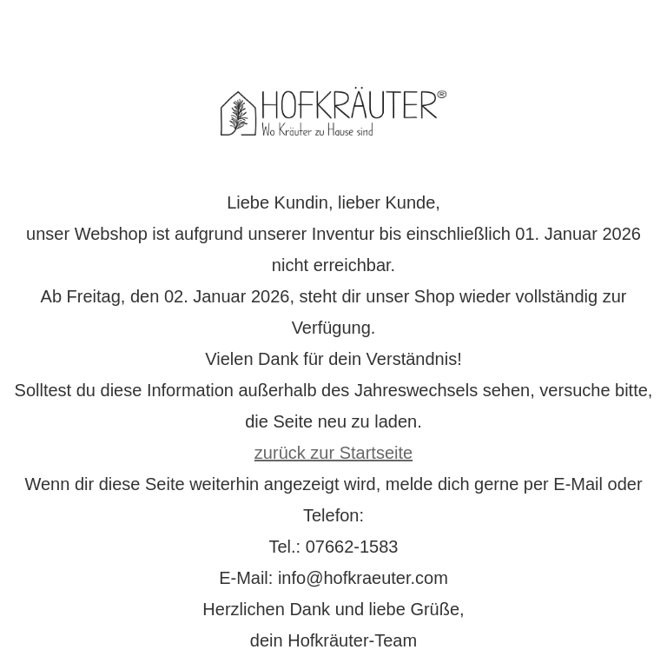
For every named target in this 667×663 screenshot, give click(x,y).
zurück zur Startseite (333, 452)
